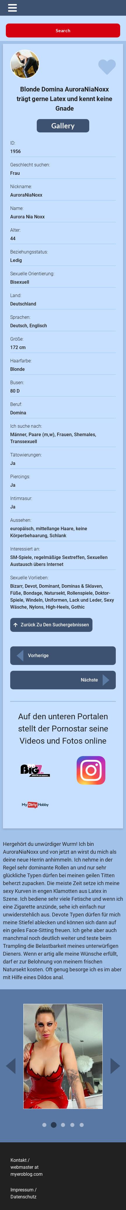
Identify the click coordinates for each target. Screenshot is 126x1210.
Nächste (89, 680)
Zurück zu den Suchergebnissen (51, 625)
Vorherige (38, 655)
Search (63, 30)
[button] (67, 8)
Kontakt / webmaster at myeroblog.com (26, 1167)
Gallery (63, 125)
